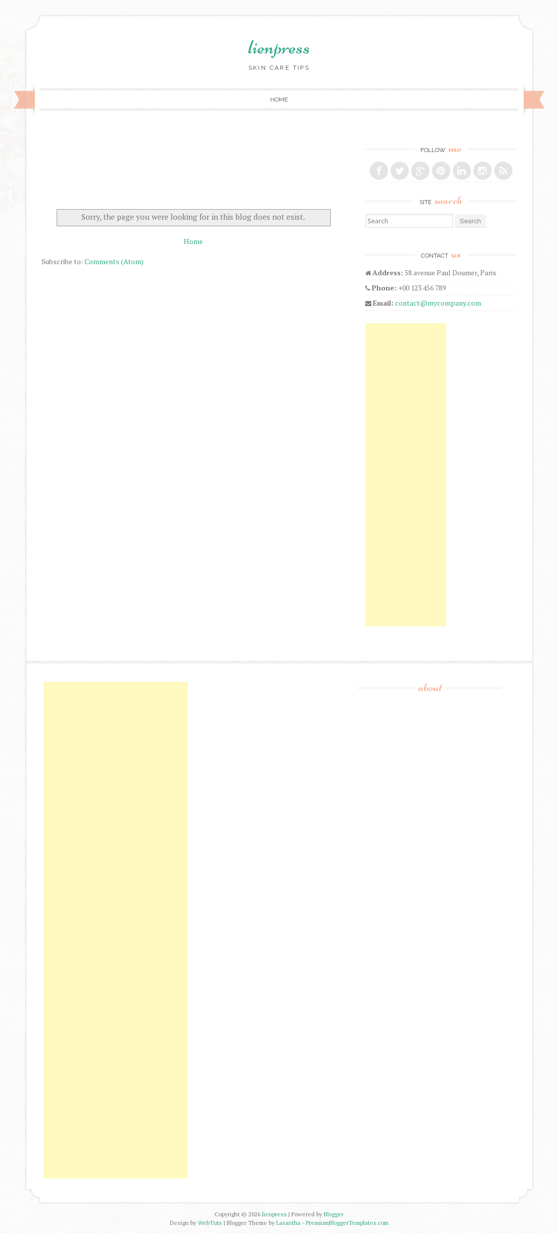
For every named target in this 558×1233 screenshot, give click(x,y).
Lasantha (288, 1222)
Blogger (334, 1214)
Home (279, 99)
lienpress (279, 47)
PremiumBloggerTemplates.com (347, 1222)
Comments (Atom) (114, 261)
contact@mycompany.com (438, 303)
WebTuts (210, 1222)
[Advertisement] (405, 474)
